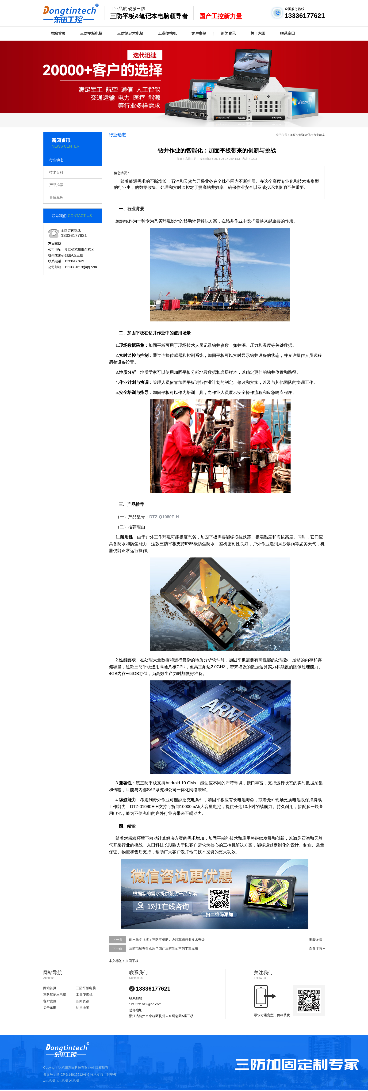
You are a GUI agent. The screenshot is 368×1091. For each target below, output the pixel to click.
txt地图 (74, 1080)
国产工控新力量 (220, 16)
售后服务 (56, 197)
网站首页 (57, 33)
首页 (293, 135)
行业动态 (56, 160)
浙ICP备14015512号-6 (72, 1074)
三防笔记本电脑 (130, 33)
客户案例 (198, 33)
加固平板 (131, 961)
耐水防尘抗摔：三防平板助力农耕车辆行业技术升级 (167, 940)
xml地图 (49, 1080)
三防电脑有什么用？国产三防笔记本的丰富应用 (163, 948)
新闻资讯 (228, 33)
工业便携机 (167, 33)
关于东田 (257, 33)
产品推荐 (56, 185)
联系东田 (287, 33)
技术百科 (56, 172)
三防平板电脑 (91, 33)
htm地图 (62, 1080)
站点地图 (82, 1008)
